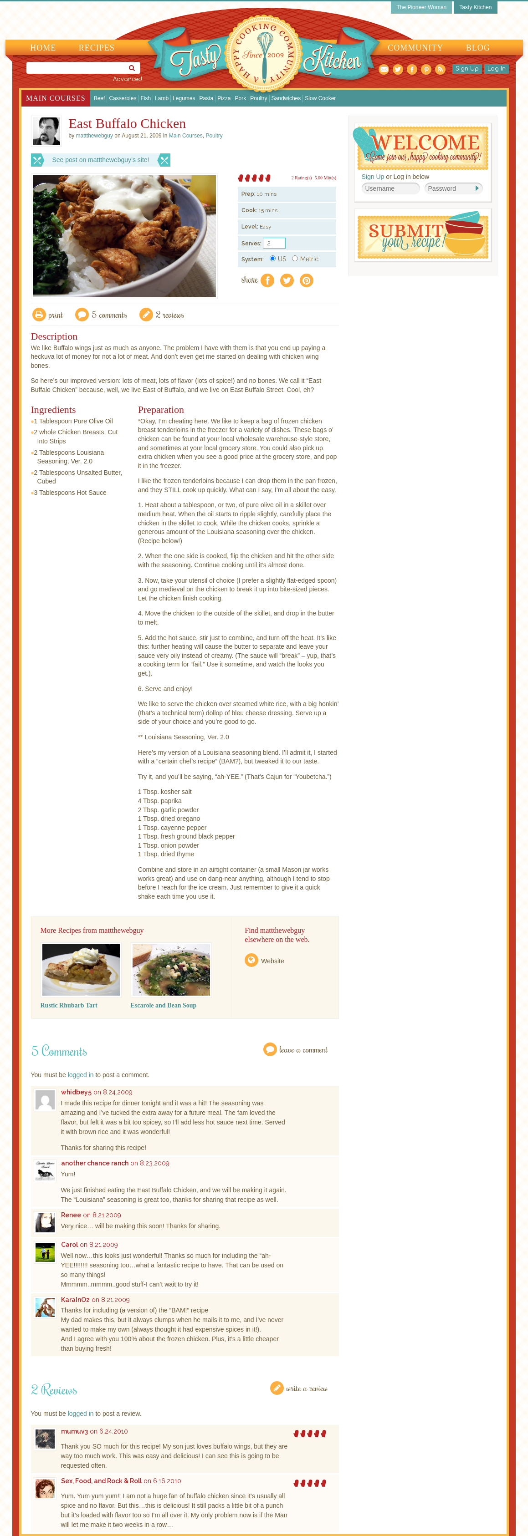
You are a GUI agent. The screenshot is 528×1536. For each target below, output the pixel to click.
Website (272, 961)
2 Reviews (170, 314)
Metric (305, 259)
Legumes (184, 98)
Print (56, 314)
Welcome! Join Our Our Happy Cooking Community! (420, 148)
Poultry (258, 98)
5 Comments (110, 314)
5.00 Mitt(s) (325, 177)
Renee (71, 1215)
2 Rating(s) (302, 177)
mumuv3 (74, 1431)
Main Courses (56, 98)
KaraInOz (75, 1299)
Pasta (206, 98)
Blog (478, 47)
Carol (69, 1244)
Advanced (127, 79)
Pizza (224, 98)
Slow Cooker (320, 98)
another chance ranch (94, 1163)
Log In (496, 69)
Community (415, 47)
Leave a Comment (304, 1049)
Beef (99, 98)
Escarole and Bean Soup (164, 1005)
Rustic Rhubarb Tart (69, 1005)
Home (43, 47)
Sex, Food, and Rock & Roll (101, 1481)
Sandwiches (286, 98)
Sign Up (467, 69)
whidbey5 (76, 1092)
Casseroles (122, 98)
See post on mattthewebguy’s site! (100, 159)
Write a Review (307, 1388)
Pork (240, 98)
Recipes (97, 47)
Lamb (162, 98)
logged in (81, 1074)
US (278, 259)
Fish (145, 98)
